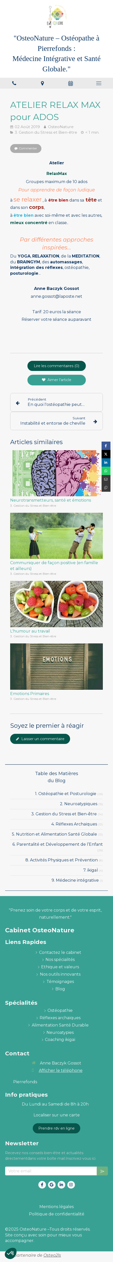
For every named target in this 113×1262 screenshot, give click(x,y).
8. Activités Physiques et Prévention (61, 860)
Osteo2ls (52, 1255)
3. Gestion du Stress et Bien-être (64, 814)
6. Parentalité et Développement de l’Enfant (57, 844)
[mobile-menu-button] (99, 83)
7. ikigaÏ (90, 870)
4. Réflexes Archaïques (74, 824)
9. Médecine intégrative (75, 880)
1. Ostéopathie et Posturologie (65, 793)
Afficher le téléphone (61, 1070)
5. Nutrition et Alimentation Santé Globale (54, 834)
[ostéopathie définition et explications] (60, 1011)
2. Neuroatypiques (78, 803)
